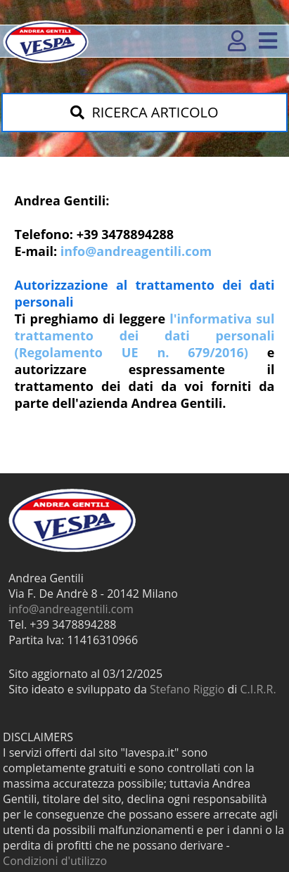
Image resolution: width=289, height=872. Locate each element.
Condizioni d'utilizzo (55, 860)
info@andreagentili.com (136, 251)
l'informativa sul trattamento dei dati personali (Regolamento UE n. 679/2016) (145, 335)
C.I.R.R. (258, 689)
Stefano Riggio (187, 689)
